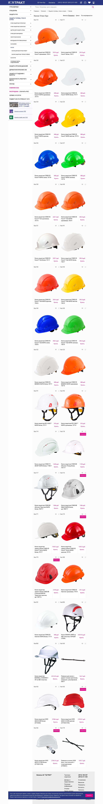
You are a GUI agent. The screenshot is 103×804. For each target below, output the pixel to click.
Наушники (13, 44)
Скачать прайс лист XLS (21, 117)
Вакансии (81, 782)
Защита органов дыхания (18, 66)
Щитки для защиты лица (18, 30)
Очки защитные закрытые (18, 26)
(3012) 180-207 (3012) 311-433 (67, 2)
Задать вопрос (68, 791)
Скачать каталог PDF (20, 111)
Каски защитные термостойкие (21, 54)
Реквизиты (81, 785)
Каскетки (13, 57)
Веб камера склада (24, 103)
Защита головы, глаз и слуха (17, 18)
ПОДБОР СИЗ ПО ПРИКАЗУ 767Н (19, 99)
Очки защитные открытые (18, 23)
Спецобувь (13, 10)
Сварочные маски (16, 37)
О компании (82, 780)
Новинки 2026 (14, 88)
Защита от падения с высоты (16, 74)
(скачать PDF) (24, 91)
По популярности (86, 15)
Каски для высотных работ (19, 50)
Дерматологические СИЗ (18, 70)
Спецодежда (14, 7)
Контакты (52, 2)
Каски (12, 47)
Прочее (11, 84)
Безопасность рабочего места (17, 79)
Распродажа (13, 91)
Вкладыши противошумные (19, 40)
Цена (77, 15)
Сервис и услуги (15, 95)
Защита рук (13, 14)
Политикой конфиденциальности (50, 797)
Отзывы (66, 788)
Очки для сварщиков (16, 33)
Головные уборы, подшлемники (15, 62)
